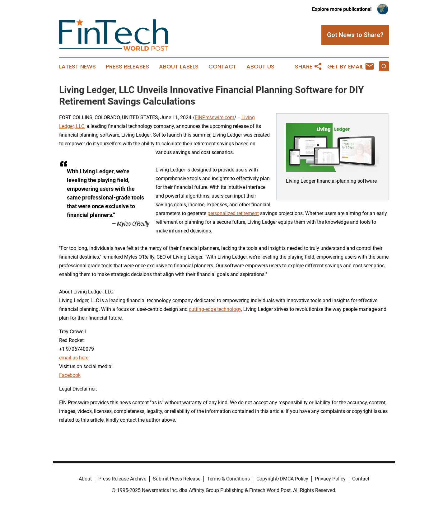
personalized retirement (233, 213)
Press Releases (127, 66)
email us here (73, 358)
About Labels (178, 66)
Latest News (77, 66)
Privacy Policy (330, 479)
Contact (222, 66)
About (85, 479)
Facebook (70, 375)
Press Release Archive (122, 479)
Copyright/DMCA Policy (282, 479)
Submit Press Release (176, 479)
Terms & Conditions (228, 479)
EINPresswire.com (214, 117)
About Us (260, 66)
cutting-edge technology (215, 309)
